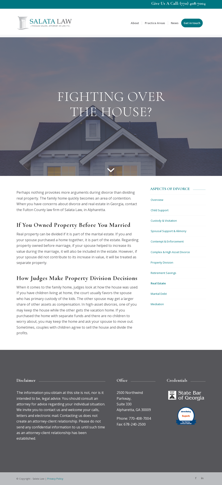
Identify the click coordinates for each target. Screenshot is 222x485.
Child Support (159, 210)
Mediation (157, 304)
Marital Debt (159, 294)
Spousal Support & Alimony (168, 231)
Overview (157, 200)
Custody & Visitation (164, 221)
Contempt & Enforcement (167, 241)
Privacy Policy (55, 478)
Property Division (162, 262)
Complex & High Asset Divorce (170, 252)
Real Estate (158, 283)
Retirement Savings (163, 273)
